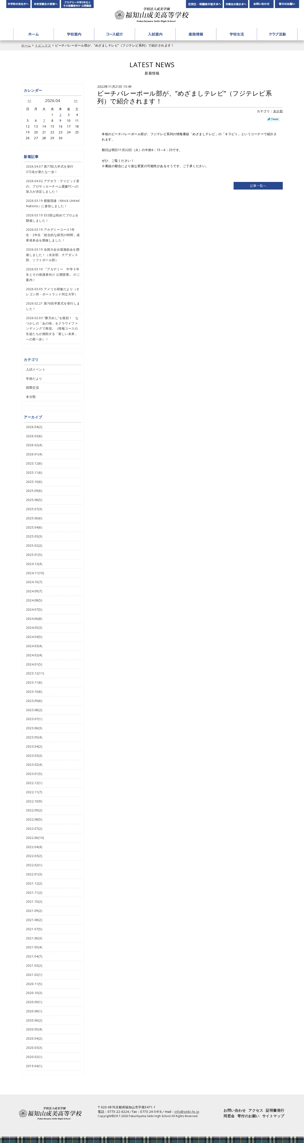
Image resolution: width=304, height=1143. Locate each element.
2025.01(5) (34, 554)
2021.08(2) (34, 920)
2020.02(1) (34, 1057)
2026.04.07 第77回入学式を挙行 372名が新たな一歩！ (51, 169)
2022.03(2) (34, 856)
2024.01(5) (34, 664)
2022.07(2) (34, 828)
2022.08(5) (34, 819)
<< (29, 100)
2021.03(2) (34, 965)
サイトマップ (273, 1115)
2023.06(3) (34, 728)
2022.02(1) (34, 865)
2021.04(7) (34, 956)
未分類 (278, 111)
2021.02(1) (34, 974)
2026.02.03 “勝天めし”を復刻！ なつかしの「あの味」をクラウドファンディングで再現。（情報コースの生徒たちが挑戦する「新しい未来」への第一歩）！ (52, 328)
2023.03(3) (34, 755)
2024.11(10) (35, 573)
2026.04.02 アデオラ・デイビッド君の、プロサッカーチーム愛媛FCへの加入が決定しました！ (52, 186)
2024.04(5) (34, 637)
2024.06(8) (34, 618)
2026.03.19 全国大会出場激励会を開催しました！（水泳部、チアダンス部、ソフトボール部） (52, 254)
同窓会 (229, 1115)
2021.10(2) (34, 901)
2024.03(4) (34, 646)
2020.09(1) (34, 1002)
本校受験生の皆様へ (46, 4)
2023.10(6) (34, 691)
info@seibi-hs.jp (187, 1111)
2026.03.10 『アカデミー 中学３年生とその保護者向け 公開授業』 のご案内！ (53, 274)
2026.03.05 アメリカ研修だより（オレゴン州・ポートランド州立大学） (52, 291)
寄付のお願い (287, 4)
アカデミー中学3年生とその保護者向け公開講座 (77, 4)
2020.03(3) (34, 1047)
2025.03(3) (34, 536)
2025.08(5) (34, 500)
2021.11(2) (34, 892)
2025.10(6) (34, 482)
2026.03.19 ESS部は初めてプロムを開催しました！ (52, 218)
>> (76, 100)
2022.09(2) (34, 810)
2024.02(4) (34, 655)
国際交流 (32, 387)
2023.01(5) (34, 774)
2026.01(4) (34, 454)
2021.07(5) (34, 929)
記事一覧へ (258, 185)
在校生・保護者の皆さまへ (204, 4)
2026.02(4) (34, 445)
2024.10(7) (34, 582)
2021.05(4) (34, 947)
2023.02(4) (34, 764)
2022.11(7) (34, 792)
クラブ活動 (277, 34)
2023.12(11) (35, 673)
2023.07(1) (34, 719)
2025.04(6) (34, 527)
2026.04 (52, 100)
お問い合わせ (261, 4)
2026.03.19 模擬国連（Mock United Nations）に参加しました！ (53, 203)
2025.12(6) (34, 463)
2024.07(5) (34, 609)
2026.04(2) (34, 427)
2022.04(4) (34, 847)
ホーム (33, 34)
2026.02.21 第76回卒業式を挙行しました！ (53, 306)
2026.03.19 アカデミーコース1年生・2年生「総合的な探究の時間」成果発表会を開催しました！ (53, 234)
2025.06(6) (34, 518)
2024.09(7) (34, 591)
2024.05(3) (34, 627)
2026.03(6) (34, 436)
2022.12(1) (34, 783)
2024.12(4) (34, 564)
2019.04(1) (34, 1066)
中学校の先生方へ (18, 4)
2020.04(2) (34, 1038)
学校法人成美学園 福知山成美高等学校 (152, 14)
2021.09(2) (34, 910)
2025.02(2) (34, 545)
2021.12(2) (34, 883)
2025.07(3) (34, 509)
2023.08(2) (34, 710)
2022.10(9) (34, 801)
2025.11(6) (34, 472)
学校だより (34, 378)
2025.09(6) (34, 490)
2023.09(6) (34, 701)
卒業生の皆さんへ (236, 4)
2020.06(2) (34, 1020)
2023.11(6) (34, 682)
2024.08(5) (34, 600)
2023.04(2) (34, 746)
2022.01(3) (34, 874)
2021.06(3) (34, 938)
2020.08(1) (34, 1011)
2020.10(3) (34, 993)
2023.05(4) (34, 737)
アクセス (255, 1110)
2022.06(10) (35, 838)
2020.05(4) (34, 1029)
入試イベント (35, 369)
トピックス (43, 45)
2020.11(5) (34, 984)
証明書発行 (275, 1110)
